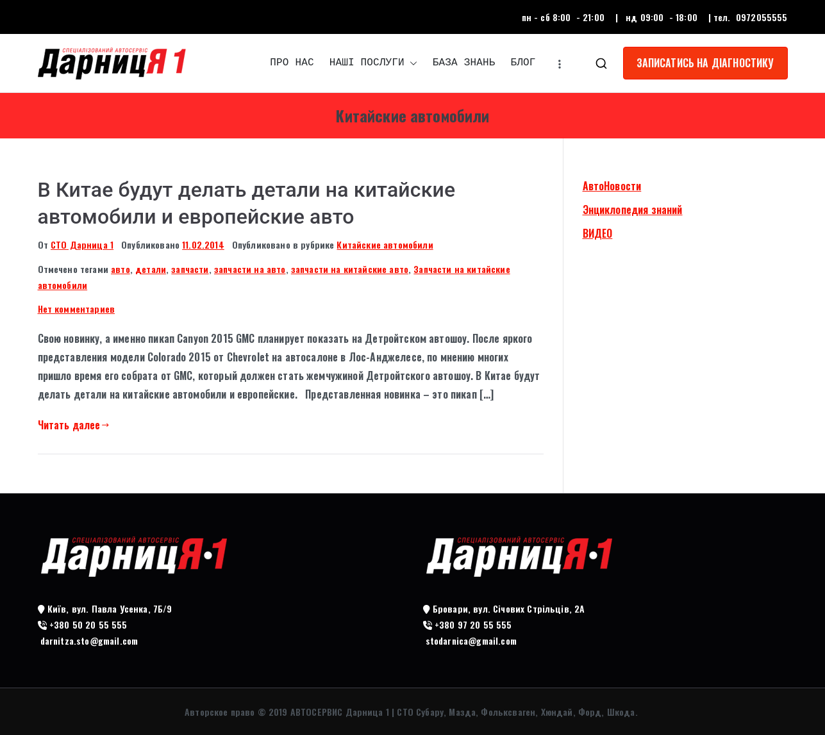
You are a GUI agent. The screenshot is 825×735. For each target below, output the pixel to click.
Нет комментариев (76, 308)
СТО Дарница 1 (82, 244)
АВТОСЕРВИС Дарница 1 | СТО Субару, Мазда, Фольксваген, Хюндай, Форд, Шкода (462, 711)
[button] (410, 63)
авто (120, 269)
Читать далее (74, 425)
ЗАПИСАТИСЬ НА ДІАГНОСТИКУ (705, 62)
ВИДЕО (598, 233)
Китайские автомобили (385, 244)
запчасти (189, 269)
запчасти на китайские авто (349, 269)
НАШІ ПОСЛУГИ (373, 63)
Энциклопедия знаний (633, 209)
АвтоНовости (612, 186)
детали (150, 269)
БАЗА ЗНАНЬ (464, 63)
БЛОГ (522, 63)
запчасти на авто (250, 269)
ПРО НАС (291, 63)
